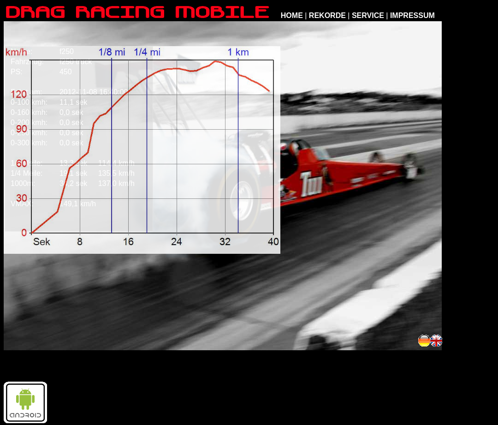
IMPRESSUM (412, 15)
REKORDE (327, 15)
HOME (292, 15)
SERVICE (368, 15)
